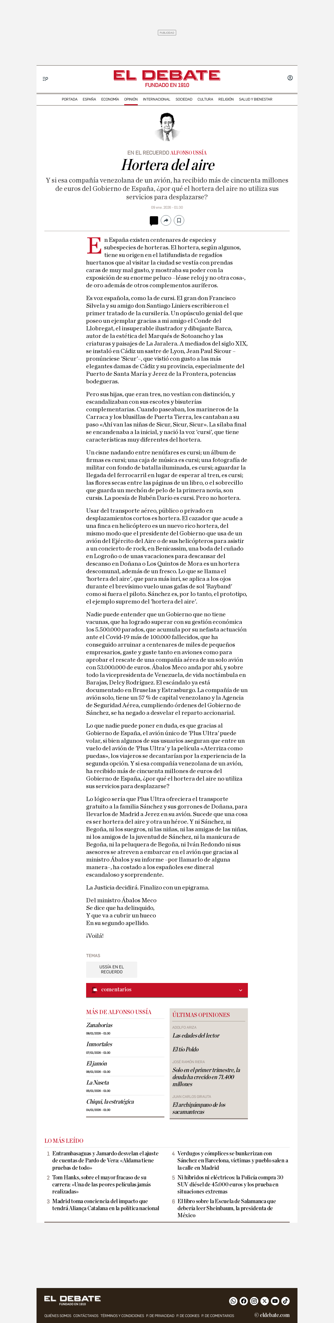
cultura (205, 99)
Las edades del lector (195, 1036)
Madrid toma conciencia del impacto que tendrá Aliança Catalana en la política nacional (105, 1204)
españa (89, 99)
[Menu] (45, 79)
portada (69, 99)
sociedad (184, 99)
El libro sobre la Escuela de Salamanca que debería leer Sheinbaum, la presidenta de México (226, 1208)
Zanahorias (99, 1025)
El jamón (96, 1064)
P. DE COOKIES (187, 1316)
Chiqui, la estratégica (110, 1102)
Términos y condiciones (122, 1316)
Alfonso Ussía (188, 153)
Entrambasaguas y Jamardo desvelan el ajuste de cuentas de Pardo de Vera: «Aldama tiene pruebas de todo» (105, 1160)
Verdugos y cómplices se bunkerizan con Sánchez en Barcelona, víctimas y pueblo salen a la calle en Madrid (232, 1160)
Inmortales (99, 1044)
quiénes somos (57, 1316)
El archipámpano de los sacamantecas (198, 1108)
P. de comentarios (217, 1316)
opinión (131, 99)
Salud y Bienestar (255, 99)
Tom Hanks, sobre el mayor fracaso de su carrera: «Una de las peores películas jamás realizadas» (101, 1184)
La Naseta (97, 1083)
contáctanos (85, 1316)
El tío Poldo (185, 1049)
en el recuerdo (148, 153)
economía (110, 99)
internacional (156, 99)
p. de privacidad (160, 1316)
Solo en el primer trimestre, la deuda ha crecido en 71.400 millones (206, 1077)
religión (226, 99)
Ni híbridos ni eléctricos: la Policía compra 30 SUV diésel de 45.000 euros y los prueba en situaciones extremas (230, 1184)
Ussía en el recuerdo (111, 969)
